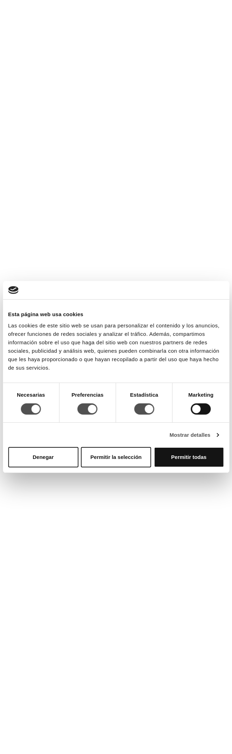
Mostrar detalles (190, 435)
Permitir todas (189, 457)
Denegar (43, 457)
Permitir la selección (116, 457)
